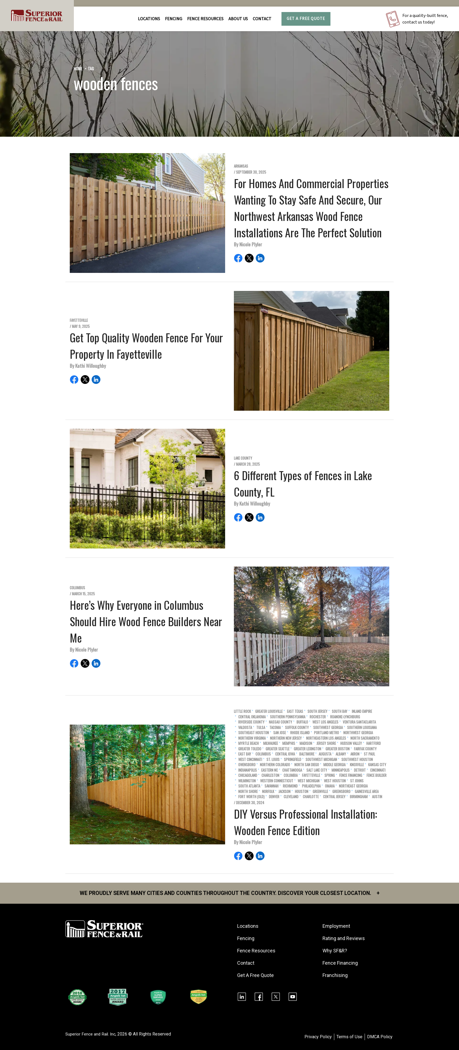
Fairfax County (365, 748)
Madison (306, 743)
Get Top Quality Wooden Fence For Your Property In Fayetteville (146, 345)
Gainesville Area (367, 791)
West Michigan (308, 780)
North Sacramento (364, 738)
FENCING (173, 19)
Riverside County (251, 722)
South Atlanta (249, 786)
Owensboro (246, 764)
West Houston (335, 780)
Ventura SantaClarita (359, 722)
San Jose (279, 732)
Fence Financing (350, 775)
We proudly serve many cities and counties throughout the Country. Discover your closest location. (229, 893)
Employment (337, 926)
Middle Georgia (334, 764)
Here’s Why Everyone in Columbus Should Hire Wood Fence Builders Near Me (146, 621)
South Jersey (317, 711)
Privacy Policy (318, 1037)
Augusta (325, 754)
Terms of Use (349, 1037)
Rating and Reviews (344, 938)
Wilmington (247, 780)
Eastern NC (269, 770)
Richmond (290, 786)
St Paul (369, 754)
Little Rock (242, 711)
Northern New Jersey (286, 738)
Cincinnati (377, 770)
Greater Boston (338, 748)
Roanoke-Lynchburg (345, 716)
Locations (149, 19)
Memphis (288, 743)
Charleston (270, 775)
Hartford (373, 743)
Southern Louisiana (362, 727)
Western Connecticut (276, 780)
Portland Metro (326, 732)
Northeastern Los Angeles (326, 738)
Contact (262, 19)
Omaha (330, 786)
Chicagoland (247, 775)
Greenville (320, 791)
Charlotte (311, 796)
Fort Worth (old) (251, 796)
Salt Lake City (316, 770)
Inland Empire (362, 711)
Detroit (360, 770)
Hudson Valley (351, 743)
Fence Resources (257, 951)
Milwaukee (270, 743)
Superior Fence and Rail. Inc (91, 1034)
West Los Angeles (325, 722)
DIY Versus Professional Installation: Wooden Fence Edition (305, 822)
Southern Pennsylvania (287, 716)
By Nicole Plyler (248, 244)
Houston (301, 791)
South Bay (339, 711)
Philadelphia (311, 786)
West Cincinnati (250, 759)
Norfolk (268, 791)
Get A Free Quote (306, 19)
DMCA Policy (380, 1037)
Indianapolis (247, 770)
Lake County (243, 458)
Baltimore (306, 754)
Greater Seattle (277, 748)
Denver (274, 796)
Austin (377, 796)
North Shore (248, 791)
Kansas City (377, 764)
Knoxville (357, 764)
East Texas (295, 711)
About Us (238, 19)
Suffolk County (297, 727)
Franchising (335, 975)
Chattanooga (292, 770)
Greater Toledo (249, 748)
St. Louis (273, 759)
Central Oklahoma (252, 716)
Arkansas (241, 166)
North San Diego (306, 764)
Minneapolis (341, 770)
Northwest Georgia (358, 732)
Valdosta (245, 727)
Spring (329, 775)
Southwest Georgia (328, 727)
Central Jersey (334, 796)
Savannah (271, 786)
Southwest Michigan (321, 759)
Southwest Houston (357, 759)
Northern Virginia (252, 738)
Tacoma (275, 727)
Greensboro (341, 791)
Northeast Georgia (353, 786)
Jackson (284, 791)
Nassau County (280, 722)
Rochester (318, 716)
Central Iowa (285, 754)
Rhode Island (300, 732)
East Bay (244, 754)
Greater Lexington (307, 748)
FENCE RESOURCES (205, 19)
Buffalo (302, 722)
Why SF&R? (335, 951)
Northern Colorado (275, 764)
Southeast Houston (253, 732)
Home (78, 68)
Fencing (246, 938)
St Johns (357, 780)
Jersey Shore (326, 743)
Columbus (77, 587)
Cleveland (291, 796)
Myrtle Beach (248, 743)
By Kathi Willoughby (88, 365)
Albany (341, 754)
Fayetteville (79, 320)
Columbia (291, 775)
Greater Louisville (269, 711)
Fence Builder (377, 775)
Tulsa (260, 727)
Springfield (292, 759)
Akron (354, 754)
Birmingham (359, 796)
